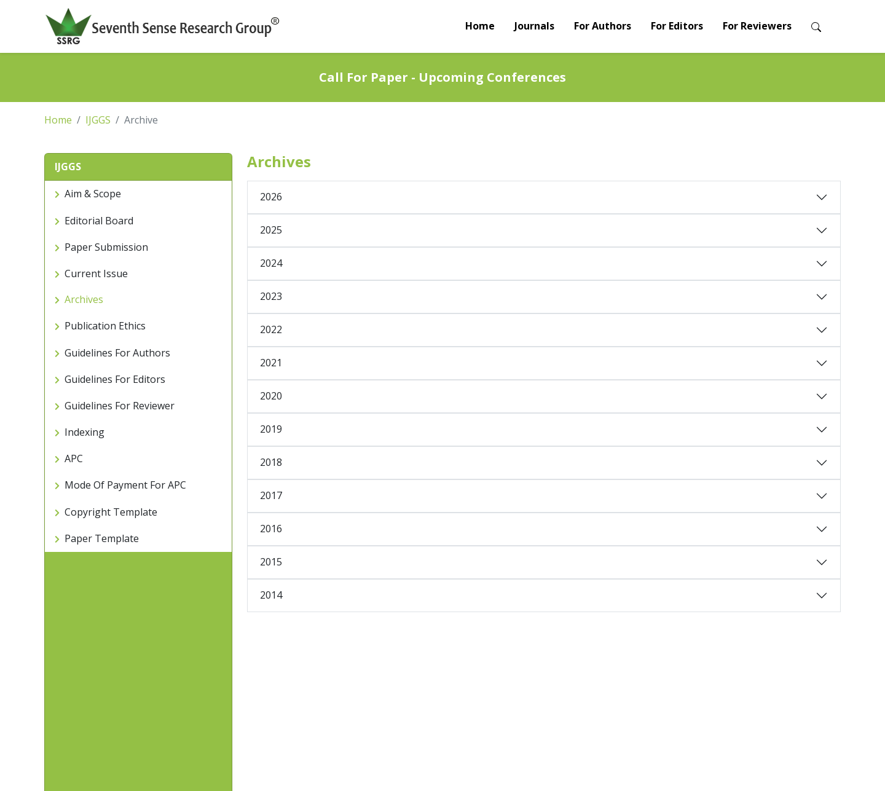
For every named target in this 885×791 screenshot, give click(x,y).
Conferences (475, 680)
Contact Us (607, 680)
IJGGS (98, 120)
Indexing (601, 695)
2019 (271, 429)
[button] (138, 167)
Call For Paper (72, 709)
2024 (271, 263)
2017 (271, 495)
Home (480, 26)
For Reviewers (757, 26)
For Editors (677, 26)
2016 (271, 528)
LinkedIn (736, 695)
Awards (464, 695)
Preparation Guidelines (224, 695)
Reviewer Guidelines (354, 680)
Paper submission (214, 680)
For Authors (602, 26)
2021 (271, 362)
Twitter (734, 709)
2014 (271, 595)
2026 (271, 196)
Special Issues (477, 709)
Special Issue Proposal (359, 709)
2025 (271, 230)
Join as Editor (341, 695)
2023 (271, 296)
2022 (271, 329)
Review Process (210, 709)
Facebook (740, 680)
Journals (534, 26)
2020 (271, 396)
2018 (271, 462)
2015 (271, 562)
